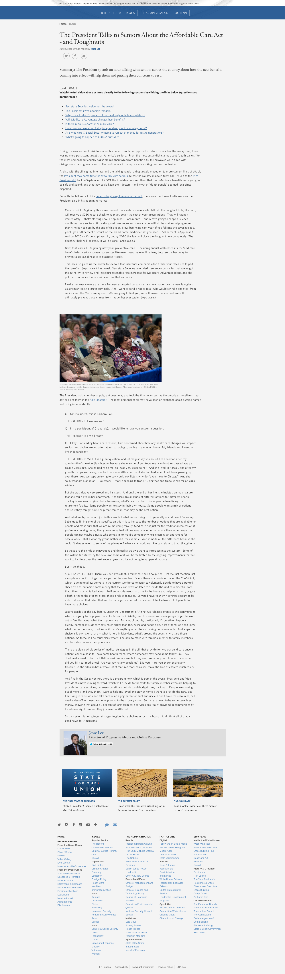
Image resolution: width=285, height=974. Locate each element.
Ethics (94, 904)
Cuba (94, 854)
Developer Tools (168, 854)
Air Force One (201, 897)
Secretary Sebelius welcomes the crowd (89, 106)
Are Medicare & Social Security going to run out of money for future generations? (114, 132)
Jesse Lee (95, 49)
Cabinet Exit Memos (102, 847)
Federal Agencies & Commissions (204, 920)
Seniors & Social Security (104, 928)
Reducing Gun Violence (103, 914)
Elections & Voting (203, 925)
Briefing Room (111, 12)
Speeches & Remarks (69, 876)
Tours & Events (167, 865)
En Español (105, 967)
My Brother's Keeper (136, 932)
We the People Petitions (172, 907)
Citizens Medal (167, 914)
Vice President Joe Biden (138, 847)
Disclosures (64, 905)
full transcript (98, 399)
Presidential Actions (68, 891)
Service (95, 921)
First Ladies (200, 875)
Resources (199, 932)
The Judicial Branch (204, 911)
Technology (97, 936)
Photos (61, 855)
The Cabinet (131, 858)
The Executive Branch (205, 904)
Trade (94, 939)
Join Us (164, 861)
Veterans (96, 950)
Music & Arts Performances (72, 866)
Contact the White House (173, 911)
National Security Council (138, 911)
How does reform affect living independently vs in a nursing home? (106, 128)
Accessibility (121, 967)
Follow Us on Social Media (173, 843)
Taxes (94, 932)
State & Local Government (207, 928)
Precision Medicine (135, 936)
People (129, 840)
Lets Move (130, 921)
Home (63, 24)
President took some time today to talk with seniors (96, 175)
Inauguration (132, 946)
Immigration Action (101, 890)
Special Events (133, 939)
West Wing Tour (202, 843)
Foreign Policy (98, 879)
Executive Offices (135, 879)
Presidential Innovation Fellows (172, 884)
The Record (97, 843)
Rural (94, 918)
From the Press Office (70, 869)
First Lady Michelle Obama (139, 851)
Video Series (200, 854)
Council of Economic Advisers (136, 899)
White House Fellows (171, 879)
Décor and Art (201, 858)
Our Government (203, 900)
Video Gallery (65, 859)
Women (95, 953)
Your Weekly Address (69, 873)
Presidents (199, 872)
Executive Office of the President (137, 863)
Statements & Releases (70, 884)
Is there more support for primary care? (89, 123)
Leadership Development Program (173, 899)
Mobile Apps (166, 851)
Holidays (198, 861)
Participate (167, 836)
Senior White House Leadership (136, 870)
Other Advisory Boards (137, 875)
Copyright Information (143, 967)
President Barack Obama (138, 843)
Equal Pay (96, 907)
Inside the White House (207, 840)
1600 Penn (180, 12)
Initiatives (130, 918)
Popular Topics (99, 840)
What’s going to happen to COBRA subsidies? (93, 136)
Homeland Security (101, 911)
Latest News (64, 848)
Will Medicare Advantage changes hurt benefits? (95, 119)
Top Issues (97, 861)
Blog (72, 24)
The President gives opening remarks (88, 110)
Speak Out (165, 904)
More (94, 893)
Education (96, 875)
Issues (130, 12)
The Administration (154, 12)
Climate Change (99, 868)
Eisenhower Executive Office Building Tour (205, 849)
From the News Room (70, 845)
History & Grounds (204, 868)
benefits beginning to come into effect (119, 196)
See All (95, 858)
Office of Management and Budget (139, 884)
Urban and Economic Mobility (102, 945)
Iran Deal (96, 886)
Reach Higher (132, 928)
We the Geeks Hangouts (172, 847)
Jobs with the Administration (167, 870)
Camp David (200, 893)
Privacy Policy (165, 967)
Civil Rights (97, 865)
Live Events (64, 862)
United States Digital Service (170, 892)
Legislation (63, 894)
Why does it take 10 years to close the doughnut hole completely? (105, 115)
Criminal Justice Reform (104, 851)
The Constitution (202, 914)
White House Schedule (70, 887)
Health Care (97, 882)
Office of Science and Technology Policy (136, 892)
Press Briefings (65, 880)
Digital (163, 840)
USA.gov (181, 967)
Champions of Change (171, 918)
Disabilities (97, 900)
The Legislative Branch (206, 907)
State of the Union (134, 943)
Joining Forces (133, 925)
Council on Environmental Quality (138, 906)
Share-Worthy (65, 852)
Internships (165, 875)
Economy (96, 872)
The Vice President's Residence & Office (204, 881)
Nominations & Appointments (65, 900)
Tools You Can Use (170, 858)
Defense (95, 897)
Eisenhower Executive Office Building (205, 888)
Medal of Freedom (135, 950)
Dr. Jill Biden (132, 854)
